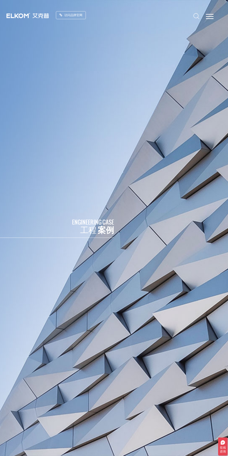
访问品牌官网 (70, 15)
